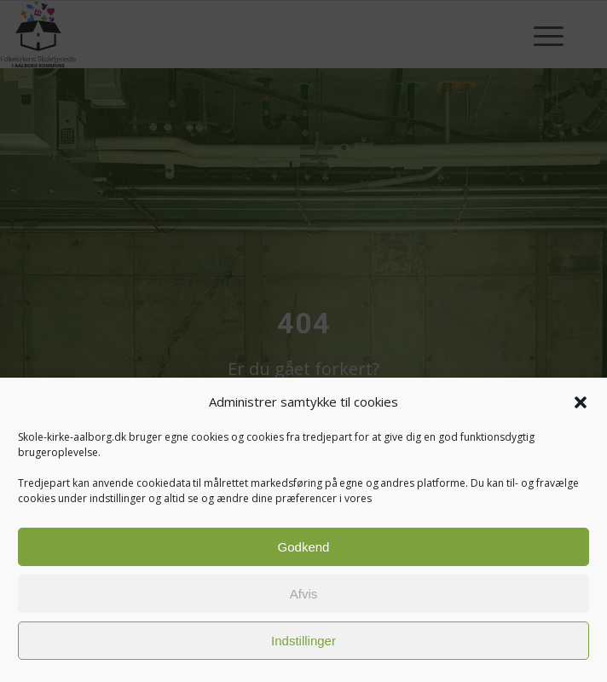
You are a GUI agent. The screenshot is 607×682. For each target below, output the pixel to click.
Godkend (304, 547)
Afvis (304, 594)
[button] (580, 402)
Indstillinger (303, 640)
